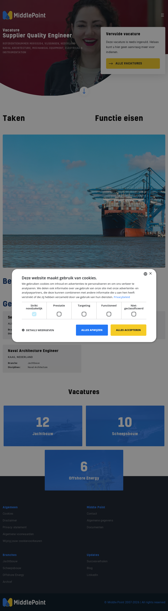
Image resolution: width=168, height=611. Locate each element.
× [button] (150, 273)
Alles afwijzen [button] (91, 330)
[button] (38, 330)
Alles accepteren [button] (128, 330)
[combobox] (145, 273)
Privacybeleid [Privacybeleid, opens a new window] (122, 297)
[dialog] (84, 305)
